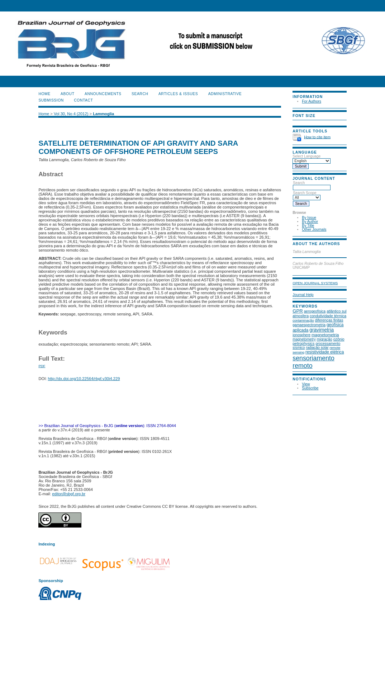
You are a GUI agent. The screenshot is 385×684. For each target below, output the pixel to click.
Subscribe (310, 388)
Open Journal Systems (315, 283)
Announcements (103, 94)
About (67, 94)
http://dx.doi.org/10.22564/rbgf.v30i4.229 (84, 378)
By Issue (309, 218)
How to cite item (317, 137)
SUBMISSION (50, 100)
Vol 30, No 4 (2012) (71, 114)
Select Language (306, 156)
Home (44, 94)
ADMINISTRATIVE (225, 94)
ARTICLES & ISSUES (178, 94)
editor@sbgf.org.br (68, 494)
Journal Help (303, 295)
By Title (308, 226)
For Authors (311, 101)
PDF (41, 366)
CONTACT (83, 100)
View (306, 384)
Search (312, 185)
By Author (310, 222)
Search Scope (306, 195)
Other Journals (314, 229)
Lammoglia (103, 114)
